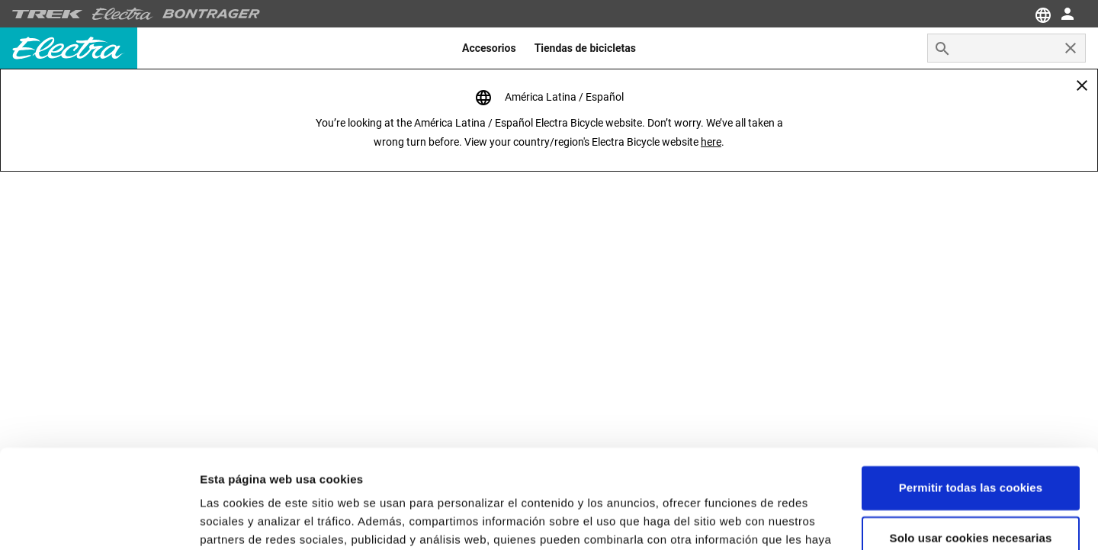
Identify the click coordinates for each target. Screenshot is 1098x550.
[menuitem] (489, 48)
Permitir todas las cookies (971, 389)
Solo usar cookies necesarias (971, 439)
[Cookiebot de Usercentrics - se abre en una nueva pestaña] (98, 520)
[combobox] (1006, 48)
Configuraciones (245, 519)
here (711, 142)
